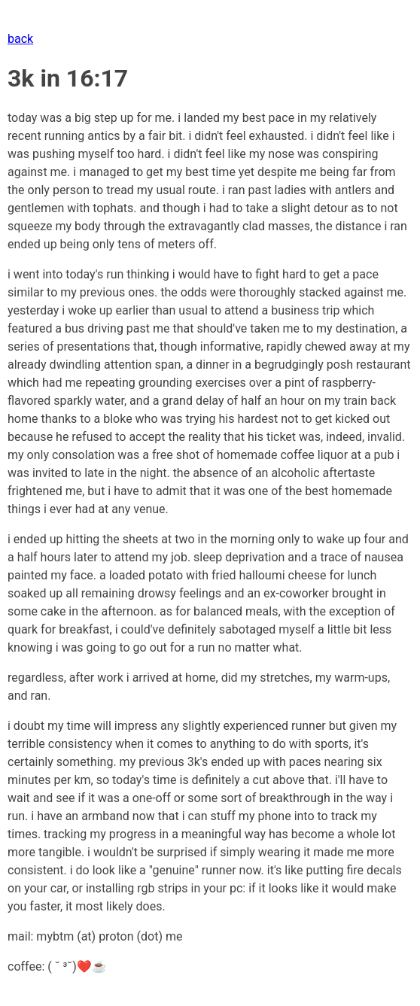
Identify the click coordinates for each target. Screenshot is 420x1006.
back (20, 39)
